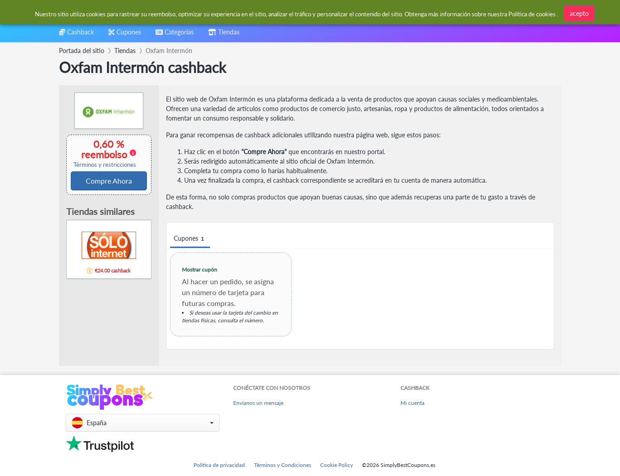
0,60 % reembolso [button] (105, 153)
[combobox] (175, 35)
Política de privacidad (219, 464)
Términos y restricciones (104, 165)
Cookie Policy (336, 464)
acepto (579, 13)
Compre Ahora (109, 180)
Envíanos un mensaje (258, 402)
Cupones (190, 238)
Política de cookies (532, 14)
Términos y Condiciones (282, 464)
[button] (143, 423)
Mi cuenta (412, 402)
